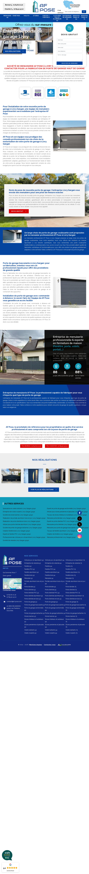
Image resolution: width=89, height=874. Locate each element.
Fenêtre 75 (69, 566)
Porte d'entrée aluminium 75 (75, 596)
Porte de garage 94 (51, 602)
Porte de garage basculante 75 (76, 605)
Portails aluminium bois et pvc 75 (75, 582)
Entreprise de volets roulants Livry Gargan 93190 (19, 512)
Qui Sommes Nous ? (9, 572)
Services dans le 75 (84, 17)
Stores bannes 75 (71, 616)
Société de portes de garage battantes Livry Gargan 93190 (22, 527)
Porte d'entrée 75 (71, 590)
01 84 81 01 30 (11, 595)
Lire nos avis (10, 870)
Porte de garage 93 (30, 602)
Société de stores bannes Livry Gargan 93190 (18, 515)
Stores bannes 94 (51, 616)
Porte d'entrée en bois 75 (74, 599)
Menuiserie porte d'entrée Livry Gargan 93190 (62, 524)
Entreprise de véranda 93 (67, 17)
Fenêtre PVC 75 (71, 569)
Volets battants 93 (30, 630)
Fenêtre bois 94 (50, 575)
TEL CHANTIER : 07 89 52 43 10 (57, 446)
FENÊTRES (17, 15)
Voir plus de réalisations (44, 489)
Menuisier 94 (49, 578)
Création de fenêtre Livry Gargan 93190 (60, 534)
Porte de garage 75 (72, 602)
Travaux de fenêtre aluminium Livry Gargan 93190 (63, 531)
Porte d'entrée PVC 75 (73, 593)
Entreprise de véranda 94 (53, 563)
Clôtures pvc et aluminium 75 (75, 560)
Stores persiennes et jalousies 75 (75, 626)
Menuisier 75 (70, 578)
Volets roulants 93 (30, 633)
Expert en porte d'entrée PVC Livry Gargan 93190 (63, 521)
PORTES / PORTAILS (47, 16)
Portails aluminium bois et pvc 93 (34, 582)
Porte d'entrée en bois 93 (32, 599)
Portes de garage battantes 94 (55, 613)
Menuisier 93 (7, 16)
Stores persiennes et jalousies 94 (54, 626)
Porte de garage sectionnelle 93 (33, 609)
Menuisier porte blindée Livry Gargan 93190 (61, 518)
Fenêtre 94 (48, 566)
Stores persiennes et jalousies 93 (34, 626)
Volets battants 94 (51, 630)
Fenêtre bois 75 (71, 575)
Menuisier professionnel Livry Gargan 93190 (61, 537)
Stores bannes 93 (30, 616)
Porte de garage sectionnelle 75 (75, 609)
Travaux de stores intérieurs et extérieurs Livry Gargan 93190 (67, 515)
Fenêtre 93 (27, 566)
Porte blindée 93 (29, 586)
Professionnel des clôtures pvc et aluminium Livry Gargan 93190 (24, 537)
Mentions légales (35, 644)
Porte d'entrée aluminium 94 (54, 596)
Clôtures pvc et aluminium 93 (57, 18)
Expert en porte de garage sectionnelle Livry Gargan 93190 (66, 508)
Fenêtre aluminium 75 (73, 572)
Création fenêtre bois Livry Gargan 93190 (16, 531)
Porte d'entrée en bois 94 (53, 599)
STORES (37, 15)
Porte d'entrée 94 (50, 590)
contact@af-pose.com (14, 601)
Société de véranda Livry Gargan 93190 (16, 540)
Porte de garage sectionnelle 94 (54, 609)
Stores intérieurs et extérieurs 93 (33, 620)
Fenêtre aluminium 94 (52, 572)
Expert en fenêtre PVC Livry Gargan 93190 (17, 534)
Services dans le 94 (76, 17)
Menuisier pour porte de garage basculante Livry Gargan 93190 (67, 527)
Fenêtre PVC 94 (50, 569)
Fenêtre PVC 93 (29, 569)
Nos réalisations (14, 51)
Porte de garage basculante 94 (55, 605)
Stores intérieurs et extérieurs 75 (75, 620)
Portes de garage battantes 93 (34, 613)
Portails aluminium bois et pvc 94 (55, 582)
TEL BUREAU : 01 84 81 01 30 (31, 446)
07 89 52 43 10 (11, 597)
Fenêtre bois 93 (29, 575)
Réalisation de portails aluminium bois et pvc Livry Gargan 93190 (24, 518)
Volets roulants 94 (51, 633)
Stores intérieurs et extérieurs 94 (54, 620)
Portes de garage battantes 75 (76, 613)
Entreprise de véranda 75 (74, 563)
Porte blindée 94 (50, 586)
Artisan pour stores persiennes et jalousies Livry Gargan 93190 (67, 512)
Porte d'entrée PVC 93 (31, 593)
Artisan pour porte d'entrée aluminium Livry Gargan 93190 (22, 524)
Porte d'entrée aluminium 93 (33, 596)
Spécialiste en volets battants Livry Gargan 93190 (19, 508)
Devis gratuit (18, 211)
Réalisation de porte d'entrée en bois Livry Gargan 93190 (21, 521)
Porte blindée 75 (71, 586)
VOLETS (28, 15)
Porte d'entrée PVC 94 (52, 593)
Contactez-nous (50, 644)
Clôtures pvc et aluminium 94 (54, 560)
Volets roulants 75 (71, 633)
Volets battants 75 (72, 630)
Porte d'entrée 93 (30, 590)
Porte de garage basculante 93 (34, 605)
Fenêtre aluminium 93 (31, 572)
